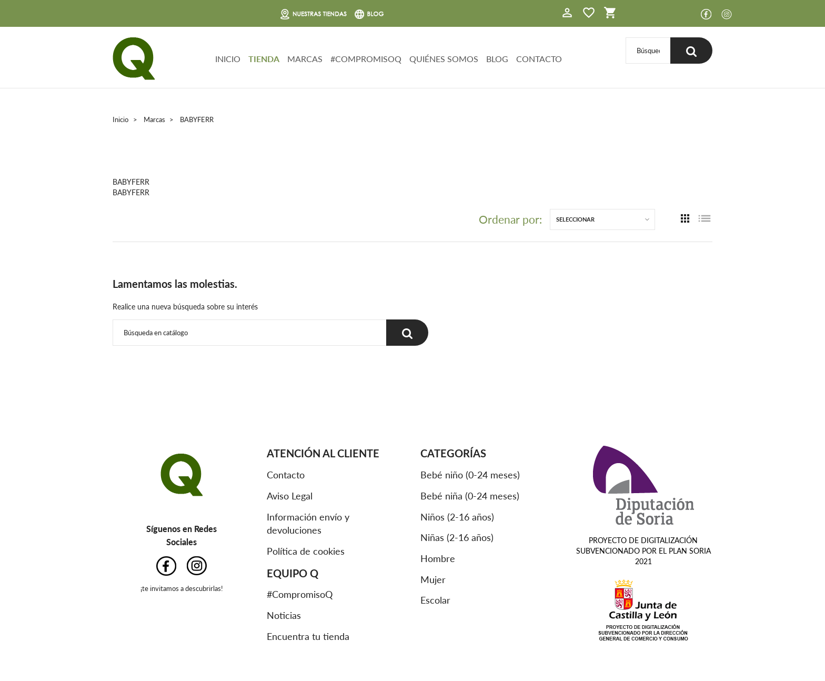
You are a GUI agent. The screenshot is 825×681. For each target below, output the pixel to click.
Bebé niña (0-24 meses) (469, 496)
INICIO (227, 59)
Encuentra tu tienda (308, 636)
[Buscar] (648, 50)
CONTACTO (539, 59)
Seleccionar (575, 219)
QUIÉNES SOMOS (443, 59)
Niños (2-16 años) (457, 517)
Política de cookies (306, 551)
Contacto (286, 474)
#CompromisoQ (300, 594)
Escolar (435, 600)
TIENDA (263, 59)
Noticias (284, 615)
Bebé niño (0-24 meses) (470, 474)
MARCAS (305, 59)
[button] (567, 14)
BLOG (497, 59)
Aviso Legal (290, 496)
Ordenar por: (510, 219)
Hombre (437, 558)
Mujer (433, 579)
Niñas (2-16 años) (457, 537)
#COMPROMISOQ (365, 59)
